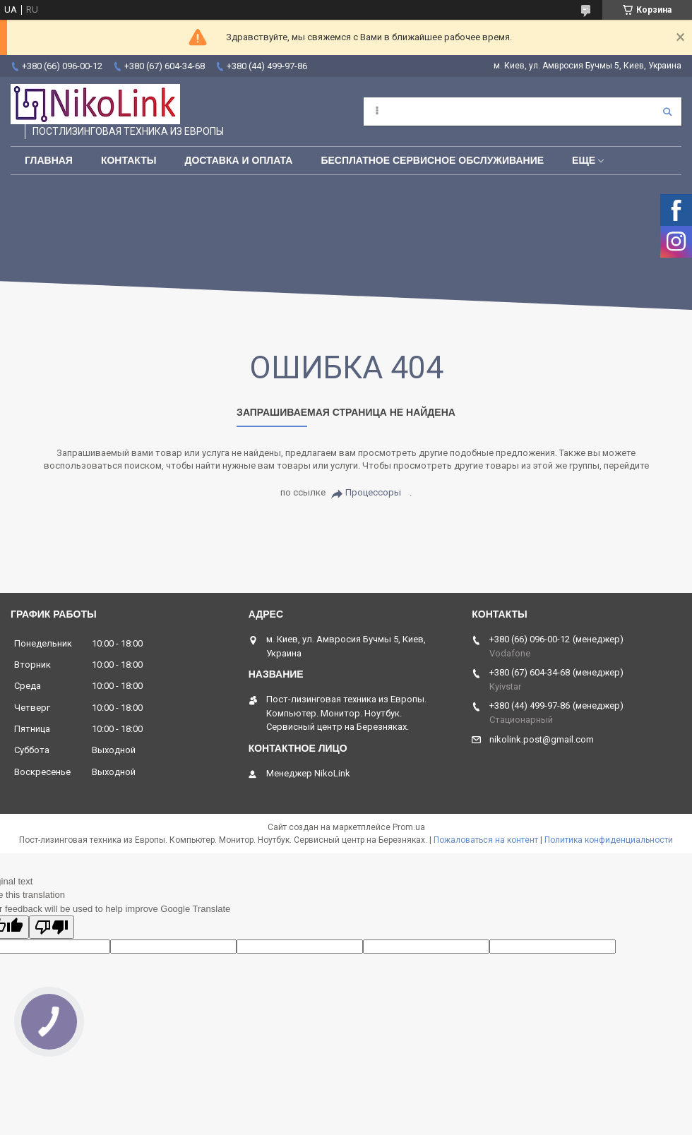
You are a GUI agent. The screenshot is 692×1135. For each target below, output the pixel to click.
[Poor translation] (51, 927)
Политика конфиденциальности (608, 840)
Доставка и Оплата (238, 160)
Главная (49, 160)
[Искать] (667, 111)
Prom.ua (409, 827)
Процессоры (373, 492)
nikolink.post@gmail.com (541, 739)
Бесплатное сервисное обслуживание (432, 160)
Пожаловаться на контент (486, 840)
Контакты (128, 160)
